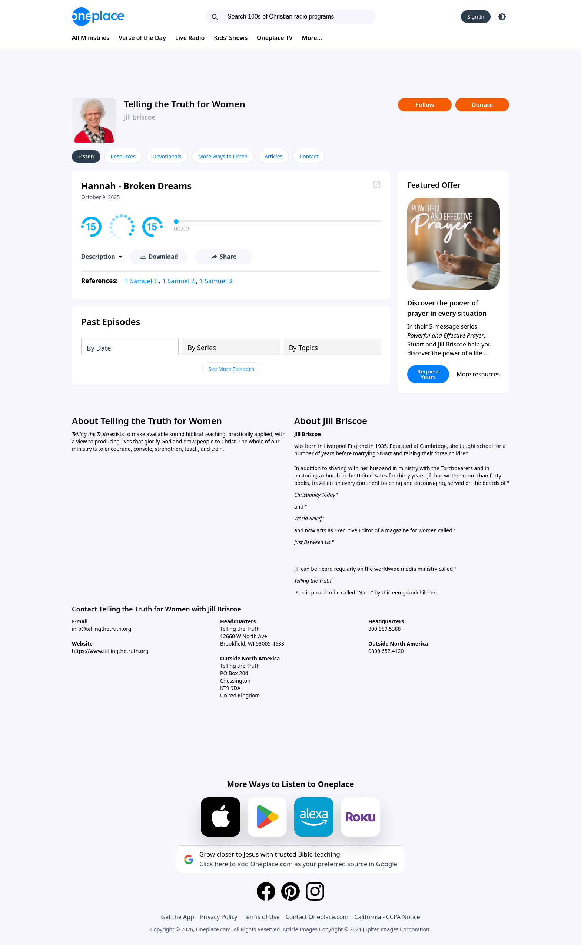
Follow (424, 105)
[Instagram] (315, 891)
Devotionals (167, 156)
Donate (482, 105)
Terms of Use (261, 917)
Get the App (177, 917)
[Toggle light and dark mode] (502, 17)
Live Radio (190, 38)
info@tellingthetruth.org (101, 628)
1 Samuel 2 (178, 281)
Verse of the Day (142, 38)
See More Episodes (231, 368)
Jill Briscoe (140, 117)
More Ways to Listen (223, 156)
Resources (123, 156)
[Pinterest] (290, 891)
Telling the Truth (312, 580)
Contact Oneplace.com (317, 917)
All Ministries (90, 38)
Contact (308, 156)
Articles (273, 156)
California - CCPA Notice (387, 917)
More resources (478, 374)
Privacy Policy (219, 917)
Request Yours (428, 374)
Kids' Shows (231, 38)
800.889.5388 (384, 628)
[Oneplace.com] (98, 16)
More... (312, 38)
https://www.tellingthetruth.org (110, 650)
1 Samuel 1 (141, 281)
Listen (86, 156)
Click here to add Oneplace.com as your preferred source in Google (298, 864)
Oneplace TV (275, 38)
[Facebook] (266, 891)
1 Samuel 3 (216, 281)
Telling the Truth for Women (184, 104)
